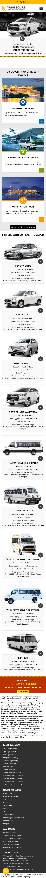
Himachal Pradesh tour (11, 796)
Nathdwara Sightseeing (12, 847)
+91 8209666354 (23, 50)
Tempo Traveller (9, 770)
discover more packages (23, 227)
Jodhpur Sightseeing (10, 761)
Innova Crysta (8, 767)
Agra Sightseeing (9, 752)
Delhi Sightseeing (9, 755)
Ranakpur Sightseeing (11, 844)
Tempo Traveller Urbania (12, 773)
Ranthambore (8, 821)
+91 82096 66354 (10, 281)
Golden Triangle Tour (10, 764)
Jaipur (5, 811)
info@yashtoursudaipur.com (15, 866)
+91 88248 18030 (24, 863)
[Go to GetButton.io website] (6, 875)
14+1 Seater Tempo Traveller (13, 782)
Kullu (4, 799)
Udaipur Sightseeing (10, 758)
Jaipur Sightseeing (10, 748)
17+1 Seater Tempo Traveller (13, 785)
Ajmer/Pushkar (8, 815)
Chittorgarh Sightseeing (12, 835)
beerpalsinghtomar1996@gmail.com (19, 869)
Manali (5, 803)
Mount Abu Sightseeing (11, 841)
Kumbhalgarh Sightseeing (13, 838)
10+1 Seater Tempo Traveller (13, 776)
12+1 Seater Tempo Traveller (13, 779)
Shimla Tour (7, 805)
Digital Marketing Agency (19, 877)
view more (23, 691)
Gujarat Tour (7, 793)
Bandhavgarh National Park (13, 818)
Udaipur (6, 824)
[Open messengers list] (6, 871)
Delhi (4, 809)
